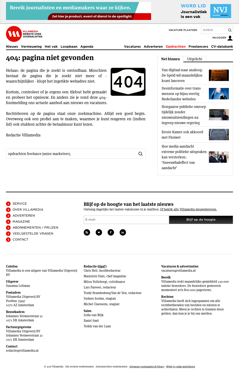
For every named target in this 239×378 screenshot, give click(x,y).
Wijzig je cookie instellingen (180, 366)
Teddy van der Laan (97, 326)
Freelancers (198, 46)
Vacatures (132, 46)
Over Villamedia (28, 209)
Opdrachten (176, 46)
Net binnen (170, 59)
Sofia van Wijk (94, 315)
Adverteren (153, 46)
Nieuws (12, 46)
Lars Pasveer (92, 287)
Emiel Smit (91, 321)
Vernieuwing (31, 46)
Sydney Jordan (94, 298)
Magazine (21, 221)
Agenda (86, 46)
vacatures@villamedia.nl (178, 270)
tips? (101, 266)
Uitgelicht (194, 59)
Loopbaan (69, 46)
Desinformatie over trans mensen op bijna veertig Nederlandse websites (181, 93)
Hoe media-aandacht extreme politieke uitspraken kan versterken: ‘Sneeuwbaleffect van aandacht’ (184, 157)
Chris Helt (90, 270)
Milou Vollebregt (95, 282)
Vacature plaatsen (183, 30)
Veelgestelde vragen (33, 233)
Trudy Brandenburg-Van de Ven (105, 293)
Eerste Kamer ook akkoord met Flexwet (182, 135)
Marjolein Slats (94, 276)
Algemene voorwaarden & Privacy (146, 366)
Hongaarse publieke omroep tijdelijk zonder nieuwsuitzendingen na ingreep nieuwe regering (184, 114)
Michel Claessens (95, 304)
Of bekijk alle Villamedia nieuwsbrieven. (188, 209)
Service (20, 203)
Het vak (51, 46)
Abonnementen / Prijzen (35, 227)
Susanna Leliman (18, 286)
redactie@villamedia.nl (22, 350)
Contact (20, 239)
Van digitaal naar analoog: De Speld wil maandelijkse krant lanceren (182, 75)
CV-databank (222, 46)
